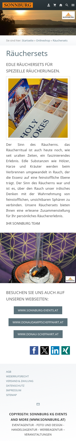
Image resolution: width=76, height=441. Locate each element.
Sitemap (11, 395)
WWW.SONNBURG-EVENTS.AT (38, 310)
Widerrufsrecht (17, 376)
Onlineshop (43, 40)
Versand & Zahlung (19, 381)
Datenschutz (15, 385)
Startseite (27, 40)
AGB (8, 371)
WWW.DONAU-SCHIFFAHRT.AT (38, 334)
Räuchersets (60, 40)
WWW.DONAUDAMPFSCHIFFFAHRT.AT (38, 322)
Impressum (13, 390)
